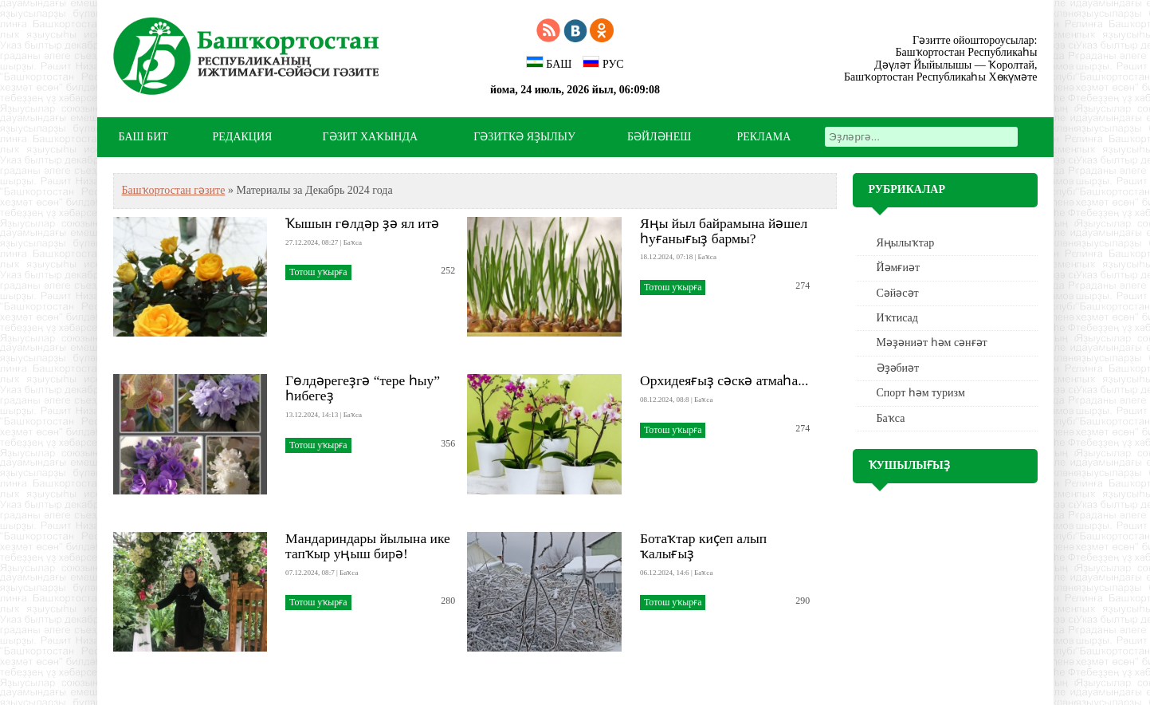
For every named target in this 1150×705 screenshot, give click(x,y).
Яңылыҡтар (906, 243)
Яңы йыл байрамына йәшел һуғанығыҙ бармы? (723, 230)
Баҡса (891, 418)
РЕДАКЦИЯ (243, 137)
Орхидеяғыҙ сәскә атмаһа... (724, 380)
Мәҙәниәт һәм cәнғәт (932, 343)
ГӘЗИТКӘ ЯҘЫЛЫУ (524, 137)
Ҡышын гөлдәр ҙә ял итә (362, 223)
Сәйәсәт (898, 293)
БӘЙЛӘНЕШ (659, 137)
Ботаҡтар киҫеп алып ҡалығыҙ (703, 545)
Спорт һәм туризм (921, 393)
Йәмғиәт (898, 268)
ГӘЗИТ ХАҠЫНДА (370, 137)
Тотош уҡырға (318, 272)
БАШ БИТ (143, 137)
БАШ (548, 63)
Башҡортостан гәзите (174, 190)
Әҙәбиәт (898, 368)
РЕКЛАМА (764, 137)
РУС (603, 63)
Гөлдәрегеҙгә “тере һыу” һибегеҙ (362, 388)
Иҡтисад (897, 318)
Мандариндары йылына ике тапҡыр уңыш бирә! (367, 545)
